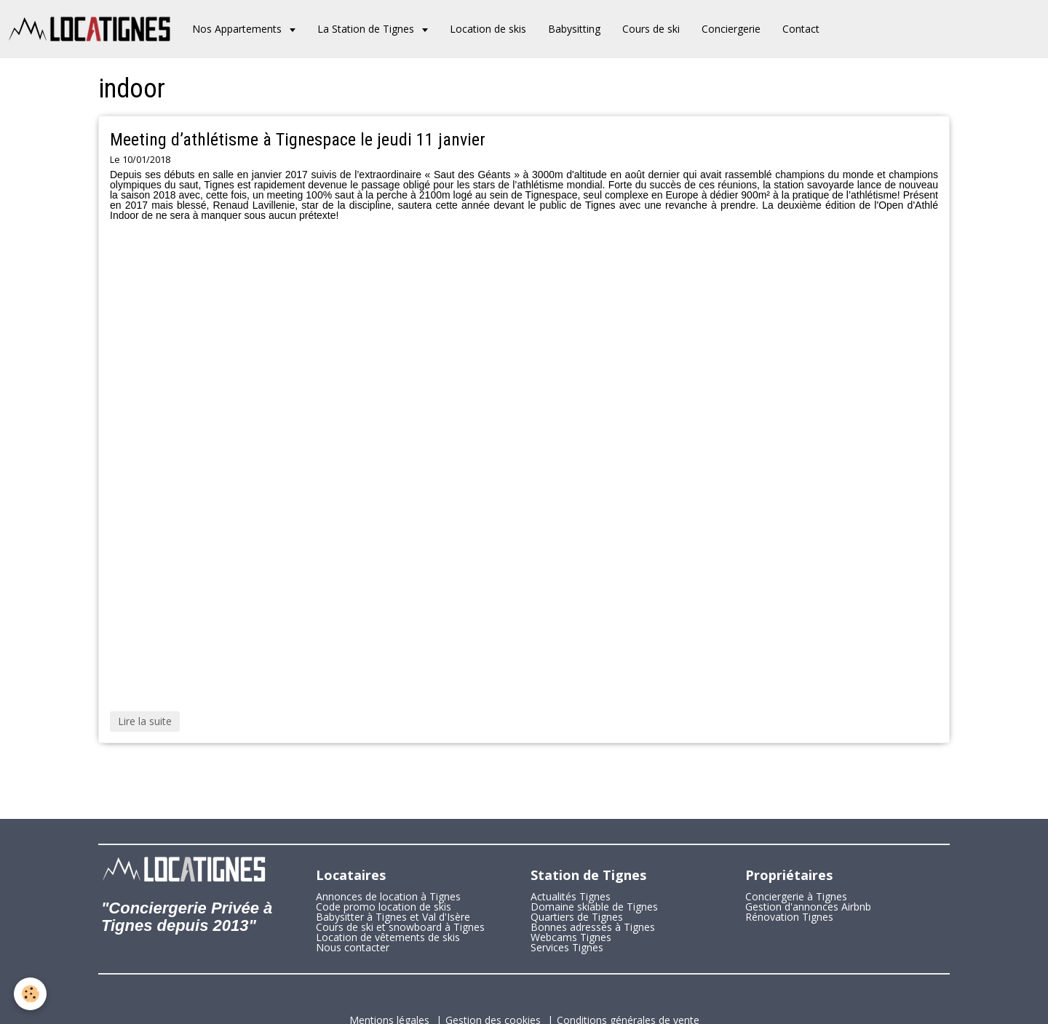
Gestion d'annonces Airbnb (808, 906)
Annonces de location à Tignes (388, 896)
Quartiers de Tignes (577, 917)
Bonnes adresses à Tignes (593, 927)
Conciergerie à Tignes (796, 896)
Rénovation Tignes (789, 917)
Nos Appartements (238, 29)
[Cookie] (31, 993)
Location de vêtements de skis (388, 937)
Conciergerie (731, 29)
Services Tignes (567, 947)
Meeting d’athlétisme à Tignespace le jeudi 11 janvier (297, 139)
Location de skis (488, 29)
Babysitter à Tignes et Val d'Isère (393, 917)
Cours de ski (651, 29)
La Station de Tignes (367, 29)
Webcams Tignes (571, 937)
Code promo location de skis (383, 906)
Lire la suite (145, 721)
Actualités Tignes (571, 896)
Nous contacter (352, 947)
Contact (800, 29)
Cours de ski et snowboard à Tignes (400, 927)
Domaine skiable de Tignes (594, 906)
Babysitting (574, 29)
